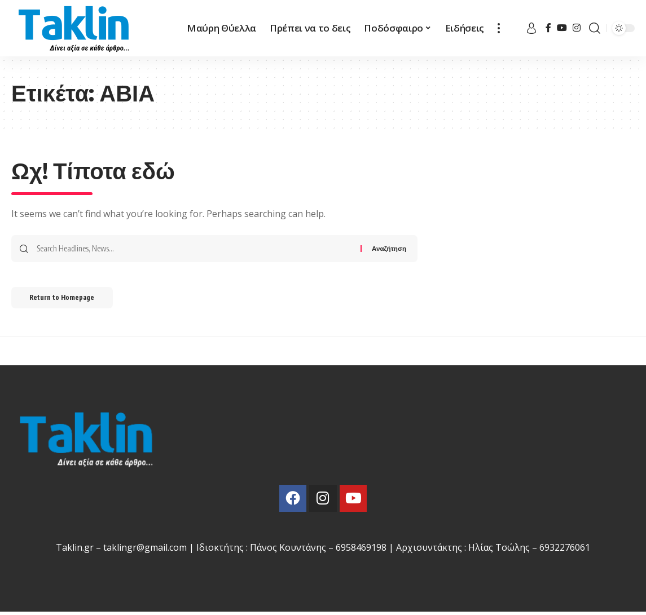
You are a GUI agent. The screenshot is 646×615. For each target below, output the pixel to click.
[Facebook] (548, 28)
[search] (594, 28)
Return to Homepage (67, 299)
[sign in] (531, 28)
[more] (499, 28)
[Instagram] (576, 28)
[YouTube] (562, 28)
